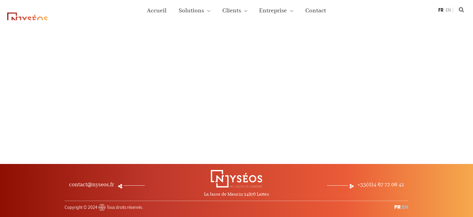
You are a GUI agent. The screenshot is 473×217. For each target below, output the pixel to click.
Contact (315, 10)
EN (448, 10)
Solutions (192, 10)
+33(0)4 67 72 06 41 (380, 184)
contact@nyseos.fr (91, 184)
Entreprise (273, 10)
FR (440, 10)
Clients (232, 10)
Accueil (157, 10)
